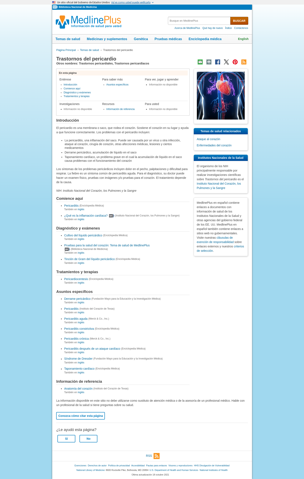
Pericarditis (71, 205)
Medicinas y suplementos (107, 39)
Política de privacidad (119, 465)
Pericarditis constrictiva (79, 328)
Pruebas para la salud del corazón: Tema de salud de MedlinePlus (107, 245)
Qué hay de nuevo (212, 28)
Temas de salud (68, 39)
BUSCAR (239, 20)
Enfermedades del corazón (214, 145)
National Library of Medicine (90, 470)
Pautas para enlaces (156, 465)
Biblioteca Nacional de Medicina (78, 7)
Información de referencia (120, 109)
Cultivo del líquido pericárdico (83, 235)
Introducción (70, 84)
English (243, 39)
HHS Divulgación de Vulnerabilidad (212, 465)
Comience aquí (72, 88)
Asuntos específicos (117, 84)
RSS (153, 456)
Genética (141, 39)
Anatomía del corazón (78, 388)
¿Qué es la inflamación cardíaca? (86, 215)
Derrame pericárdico (77, 298)
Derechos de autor (97, 465)
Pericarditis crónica (76, 338)
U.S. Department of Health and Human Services (174, 470)
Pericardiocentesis (76, 279)
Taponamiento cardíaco (79, 368)
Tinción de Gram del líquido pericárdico (89, 259)
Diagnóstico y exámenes (77, 92)
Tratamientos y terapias (77, 96)
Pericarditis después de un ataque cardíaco (92, 348)
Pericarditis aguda (75, 318)
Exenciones (80, 465)
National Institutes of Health (214, 470)
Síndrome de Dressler (78, 358)
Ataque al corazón (208, 139)
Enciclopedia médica (205, 39)
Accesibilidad (138, 465)
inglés (81, 209)
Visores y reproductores (180, 465)
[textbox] (199, 21)
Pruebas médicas (168, 39)
